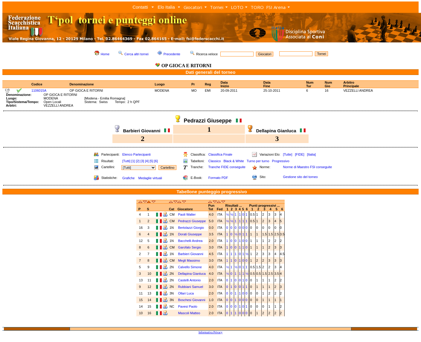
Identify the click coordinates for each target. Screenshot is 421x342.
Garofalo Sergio (190, 247)
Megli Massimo (189, 260)
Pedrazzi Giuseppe (192, 221)
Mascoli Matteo (189, 313)
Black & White (233, 161)
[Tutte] (287, 154)
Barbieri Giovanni (191, 254)
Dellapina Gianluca (192, 273)
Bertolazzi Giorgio (191, 227)
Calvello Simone (190, 267)
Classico (214, 161)
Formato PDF (218, 178)
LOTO (237, 7)
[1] (133, 161)
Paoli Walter (187, 214)
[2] (137, 161)
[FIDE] (299, 154)
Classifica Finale (220, 154)
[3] (142, 161)
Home (105, 54)
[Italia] (311, 154)
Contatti (140, 7)
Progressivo (280, 161)
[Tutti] (126, 161)
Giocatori (193, 7)
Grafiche (128, 178)
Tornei (216, 7)
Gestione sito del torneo (300, 177)
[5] (151, 161)
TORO (257, 7)
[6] (156, 161)
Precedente (172, 54)
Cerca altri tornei (136, 54)
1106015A (38, 90)
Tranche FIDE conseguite (226, 167)
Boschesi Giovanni (192, 300)
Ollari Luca (186, 293)
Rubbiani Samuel (191, 287)
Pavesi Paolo (188, 306)
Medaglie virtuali (150, 178)
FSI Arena (276, 7)
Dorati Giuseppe (190, 234)
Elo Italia (166, 7)
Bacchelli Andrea (190, 241)
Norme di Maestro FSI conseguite (307, 167)
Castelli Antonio (190, 280)
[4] (147, 161)
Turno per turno (258, 161)
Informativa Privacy (210, 332)
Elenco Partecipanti (136, 154)
